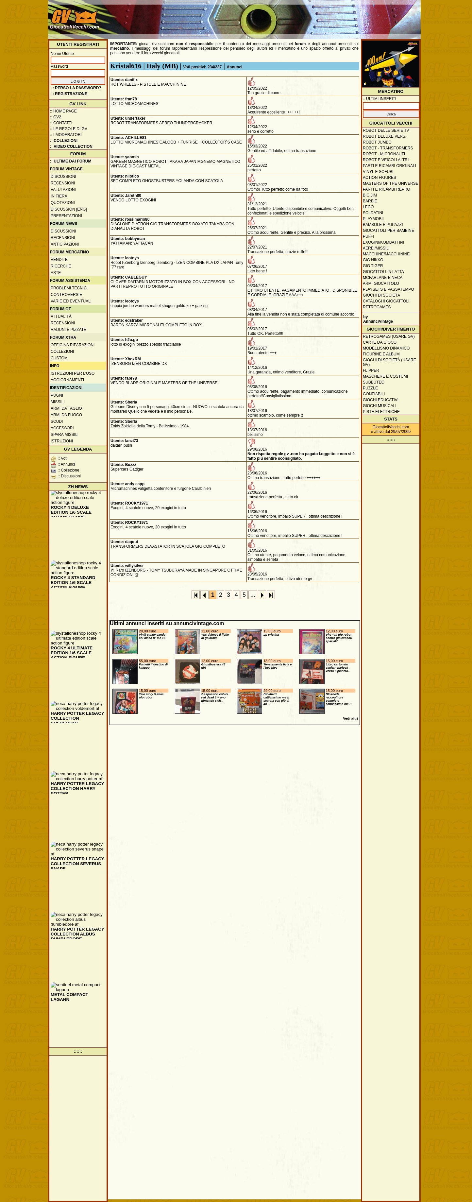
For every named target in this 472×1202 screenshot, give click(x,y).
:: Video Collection (71, 146)
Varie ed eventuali (71, 301)
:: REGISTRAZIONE (69, 94)
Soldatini (373, 213)
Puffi (368, 236)
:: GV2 (55, 117)
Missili (58, 402)
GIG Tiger (373, 266)
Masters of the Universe (390, 183)
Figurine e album (381, 354)
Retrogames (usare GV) (389, 336)
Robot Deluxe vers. (384, 136)
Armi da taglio (66, 408)
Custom (59, 358)
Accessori (62, 428)
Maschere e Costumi (385, 376)
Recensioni (63, 183)
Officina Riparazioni (72, 345)
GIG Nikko (373, 260)
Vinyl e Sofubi (378, 171)
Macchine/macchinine (386, 254)
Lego (368, 207)
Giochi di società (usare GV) (389, 362)
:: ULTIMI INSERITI (379, 98)
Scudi (57, 421)
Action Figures (379, 177)
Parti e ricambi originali (389, 165)
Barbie (370, 201)
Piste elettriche (381, 411)
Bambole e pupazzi (383, 224)
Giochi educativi (380, 400)
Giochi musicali (379, 406)
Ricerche (61, 266)
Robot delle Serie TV (386, 130)
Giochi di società (381, 295)
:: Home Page (63, 111)
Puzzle (370, 388)
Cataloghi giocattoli (386, 301)
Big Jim (370, 195)
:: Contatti (61, 123)
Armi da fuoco (66, 415)
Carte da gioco (379, 342)
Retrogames (377, 307)
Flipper (371, 370)
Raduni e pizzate (68, 329)
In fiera (59, 196)
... (252, 595)
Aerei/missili (376, 248)
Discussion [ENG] (69, 209)
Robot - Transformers (388, 148)
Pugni (57, 395)
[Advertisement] (300, 16)
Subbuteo (373, 382)
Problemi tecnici (69, 288)
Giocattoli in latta (383, 271)
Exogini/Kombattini (383, 242)
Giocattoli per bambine (388, 230)
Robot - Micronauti (384, 154)
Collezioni (62, 351)
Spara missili (64, 434)
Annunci (234, 67)
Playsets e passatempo (388, 289)
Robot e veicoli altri (386, 160)
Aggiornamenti (67, 380)
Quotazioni (63, 202)
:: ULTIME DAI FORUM (70, 161)
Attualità (61, 316)
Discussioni (63, 176)
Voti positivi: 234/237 (202, 67)
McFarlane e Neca (382, 277)
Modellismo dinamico (386, 348)
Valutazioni (63, 189)
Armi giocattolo (381, 283)
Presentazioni (66, 216)
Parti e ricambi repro (386, 189)
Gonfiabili (374, 394)
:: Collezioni (63, 140)
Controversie (66, 294)
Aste (56, 272)
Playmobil (374, 218)
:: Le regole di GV (68, 129)
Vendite (59, 259)
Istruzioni (62, 441)
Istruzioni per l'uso (72, 373)
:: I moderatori (66, 134)
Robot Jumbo (377, 142)
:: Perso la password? (76, 88)
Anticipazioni (65, 244)
